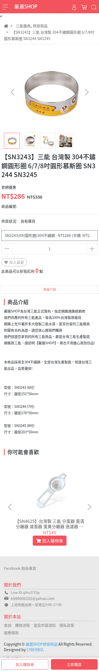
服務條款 (11, 632)
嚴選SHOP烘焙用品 (42, 644)
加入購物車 (25, 664)
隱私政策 (66, 625)
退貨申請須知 (45, 625)
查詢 (7, 625)
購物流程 (22, 625)
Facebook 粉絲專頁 (20, 568)
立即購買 (74, 664)
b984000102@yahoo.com (33, 598)
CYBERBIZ (34, 649)
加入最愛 (14, 262)
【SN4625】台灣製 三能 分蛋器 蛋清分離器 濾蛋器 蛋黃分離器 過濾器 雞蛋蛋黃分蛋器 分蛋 (49, 523)
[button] (86, 92)
